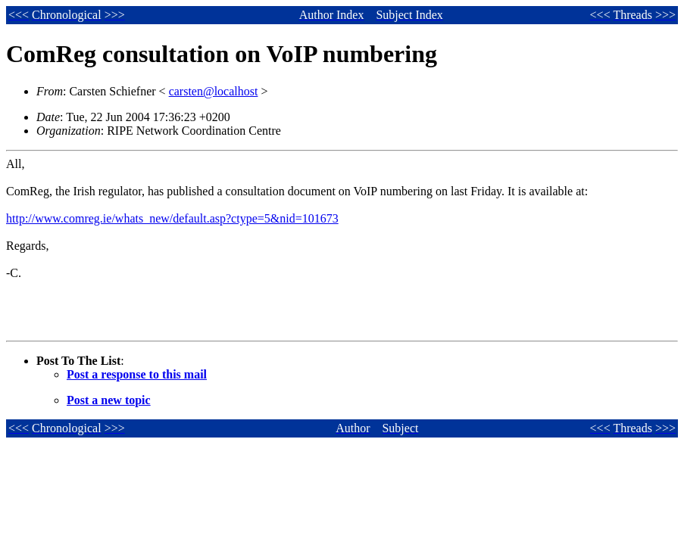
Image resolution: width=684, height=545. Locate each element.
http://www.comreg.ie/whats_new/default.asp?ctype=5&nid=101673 (172, 218)
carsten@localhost (213, 91)
